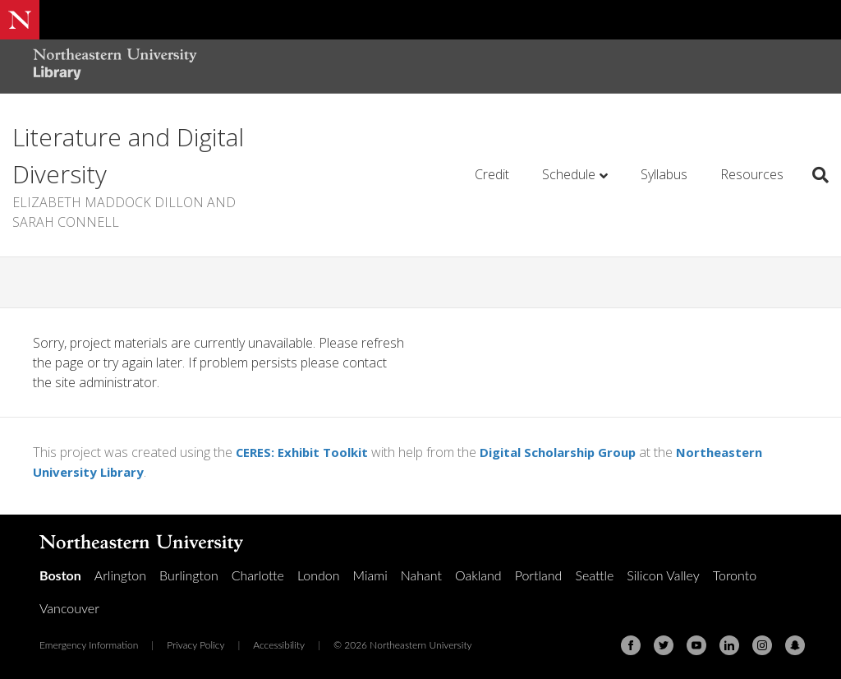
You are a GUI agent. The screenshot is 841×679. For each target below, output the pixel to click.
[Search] (814, 175)
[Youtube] (696, 645)
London (318, 575)
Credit (492, 174)
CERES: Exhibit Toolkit (306, 452)
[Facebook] (631, 645)
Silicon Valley (663, 575)
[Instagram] (762, 645)
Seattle (594, 575)
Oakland (478, 575)
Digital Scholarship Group (572, 452)
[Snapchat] (795, 645)
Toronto (734, 575)
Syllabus (664, 174)
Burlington (188, 575)
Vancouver (69, 608)
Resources (752, 174)
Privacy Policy (195, 645)
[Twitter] (663, 645)
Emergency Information (88, 645)
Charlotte (258, 575)
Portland (539, 575)
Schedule (568, 174)
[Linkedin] (729, 645)
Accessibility (279, 645)
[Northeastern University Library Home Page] (115, 66)
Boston (60, 575)
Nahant (421, 575)
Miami (370, 575)
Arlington (120, 575)
